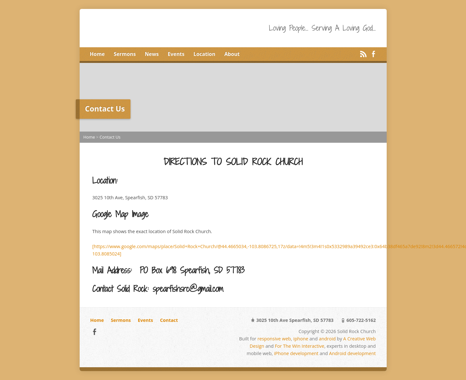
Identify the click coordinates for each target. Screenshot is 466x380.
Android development (352, 353)
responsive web (274, 339)
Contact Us (110, 137)
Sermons (125, 53)
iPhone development (296, 353)
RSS (363, 53)
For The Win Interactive (299, 346)
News (152, 53)
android (327, 339)
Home (97, 53)
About (232, 53)
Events (176, 53)
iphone (300, 339)
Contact (169, 320)
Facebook (373, 53)
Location (204, 53)
